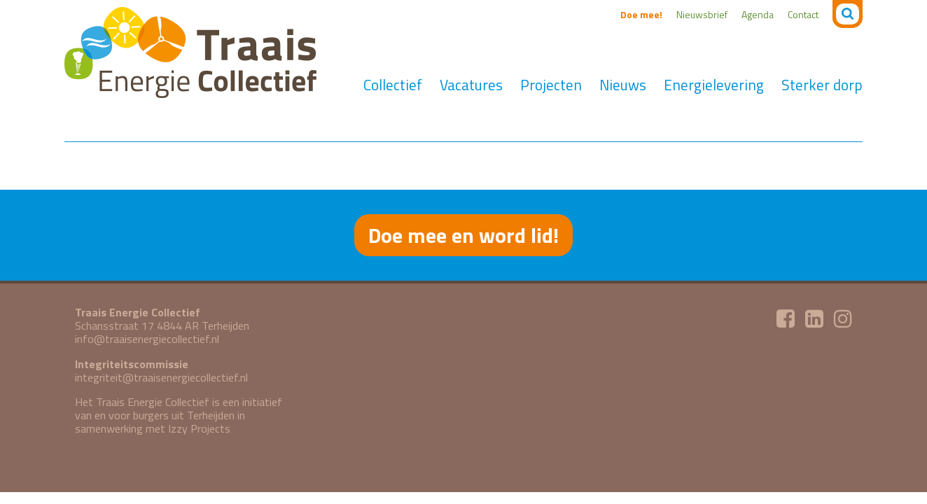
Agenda (757, 14)
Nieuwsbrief (701, 14)
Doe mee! (641, 14)
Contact (803, 14)
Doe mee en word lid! (463, 235)
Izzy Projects (199, 428)
